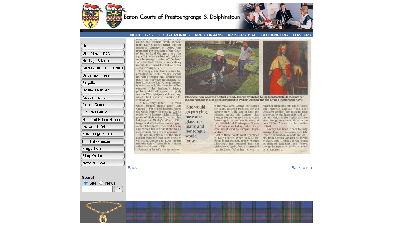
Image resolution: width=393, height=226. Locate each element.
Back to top (301, 167)
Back (132, 167)
